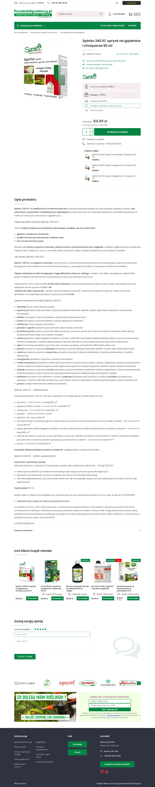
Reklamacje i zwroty (20, 765)
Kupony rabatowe (44, 762)
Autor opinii (21, 634)
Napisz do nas (111, 751)
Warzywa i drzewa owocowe (44, 32)
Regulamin (41, 742)
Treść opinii (21, 641)
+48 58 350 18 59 (59, 3)
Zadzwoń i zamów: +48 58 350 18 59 (104, 143)
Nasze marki (20, 747)
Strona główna (21, 32)
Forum (77, 752)
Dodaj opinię (25, 656)
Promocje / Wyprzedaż (112, 25)
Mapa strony (20, 783)
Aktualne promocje (23, 742)
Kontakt (132, 25)
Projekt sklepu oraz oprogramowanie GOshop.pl (119, 783)
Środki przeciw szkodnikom (72, 32)
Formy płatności (21, 759)
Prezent (93, 95)
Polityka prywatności (42, 748)
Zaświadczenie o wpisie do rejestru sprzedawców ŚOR (43, 501)
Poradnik (77, 744)
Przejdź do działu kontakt (117, 764)
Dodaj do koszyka (117, 131)
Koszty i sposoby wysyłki (22, 753)
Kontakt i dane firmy (43, 755)
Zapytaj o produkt (95, 139)
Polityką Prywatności (114, 715)
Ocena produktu (22, 629)
